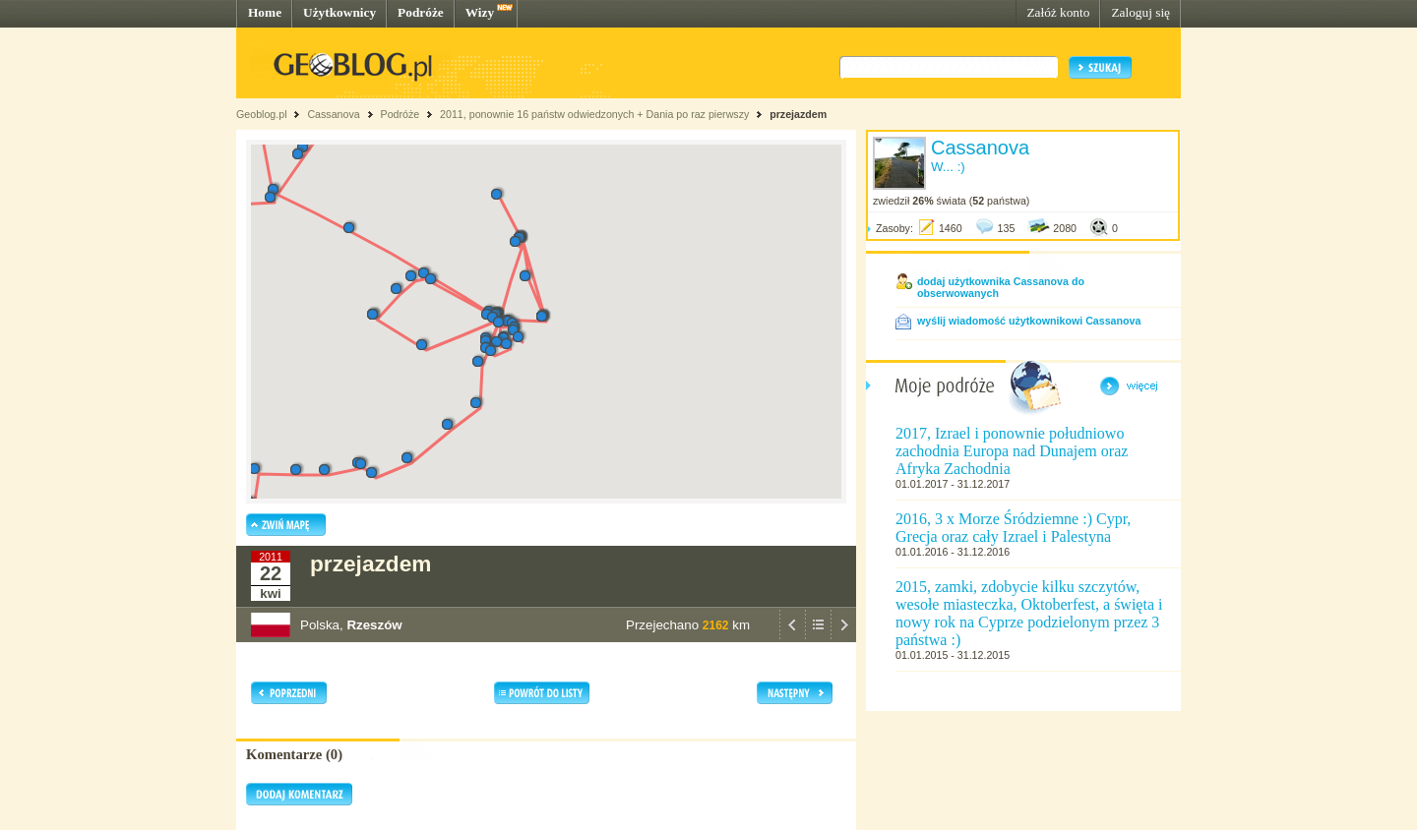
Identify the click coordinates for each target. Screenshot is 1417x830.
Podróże (421, 12)
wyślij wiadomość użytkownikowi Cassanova (1028, 320)
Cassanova (333, 114)
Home (264, 12)
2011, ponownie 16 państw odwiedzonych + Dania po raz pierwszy (594, 114)
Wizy (479, 12)
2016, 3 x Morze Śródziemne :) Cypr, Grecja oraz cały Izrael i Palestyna (1013, 527)
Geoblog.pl (261, 114)
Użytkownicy (339, 12)
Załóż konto (1057, 12)
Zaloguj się (1140, 12)
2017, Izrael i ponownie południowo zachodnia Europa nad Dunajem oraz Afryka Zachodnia (1011, 451)
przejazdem (798, 114)
